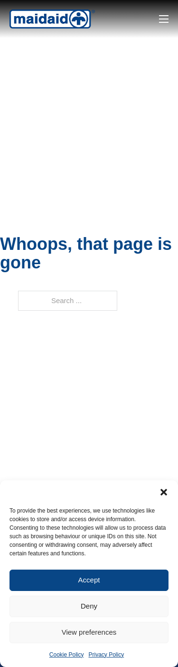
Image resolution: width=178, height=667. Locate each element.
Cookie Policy (66, 654)
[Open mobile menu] (164, 19)
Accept (89, 580)
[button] (164, 492)
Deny (89, 606)
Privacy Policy (106, 654)
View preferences (89, 632)
